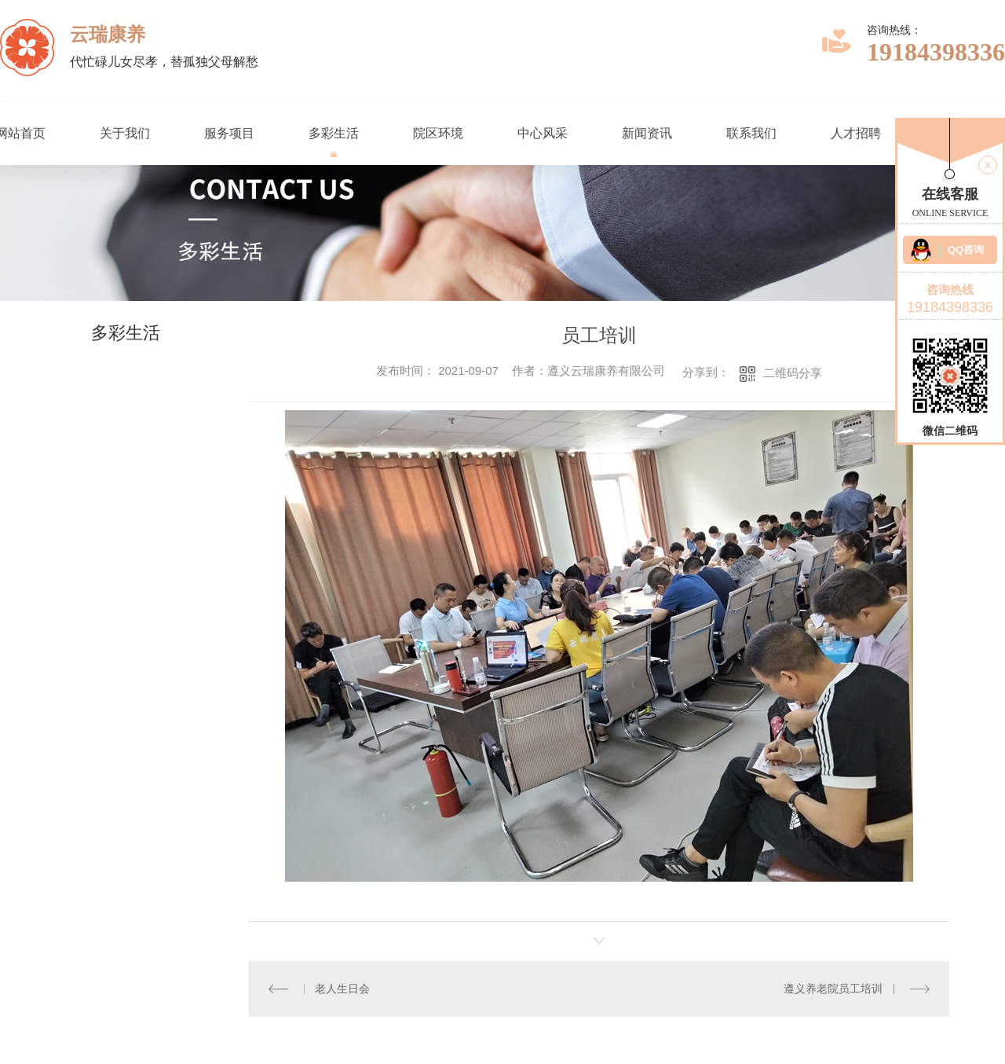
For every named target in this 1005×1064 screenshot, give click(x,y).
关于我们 (125, 133)
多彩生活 (334, 133)
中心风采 (542, 133)
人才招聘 (856, 133)
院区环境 (438, 133)
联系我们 (751, 133)
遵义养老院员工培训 (833, 988)
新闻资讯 (647, 133)
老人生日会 (342, 988)
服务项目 (229, 133)
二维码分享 (792, 373)
